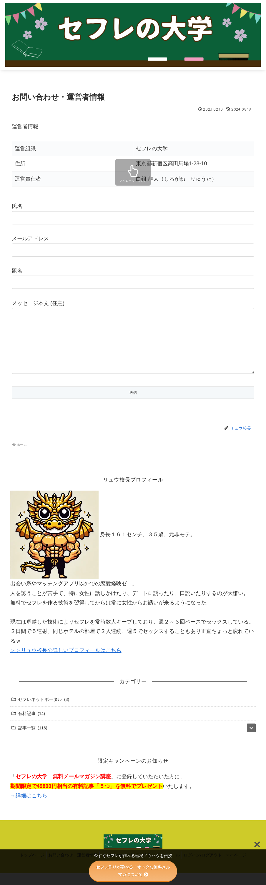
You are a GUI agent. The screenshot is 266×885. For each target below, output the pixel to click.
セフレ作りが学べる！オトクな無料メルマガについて (133, 870)
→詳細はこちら (28, 807)
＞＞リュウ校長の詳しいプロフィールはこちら (66, 662)
